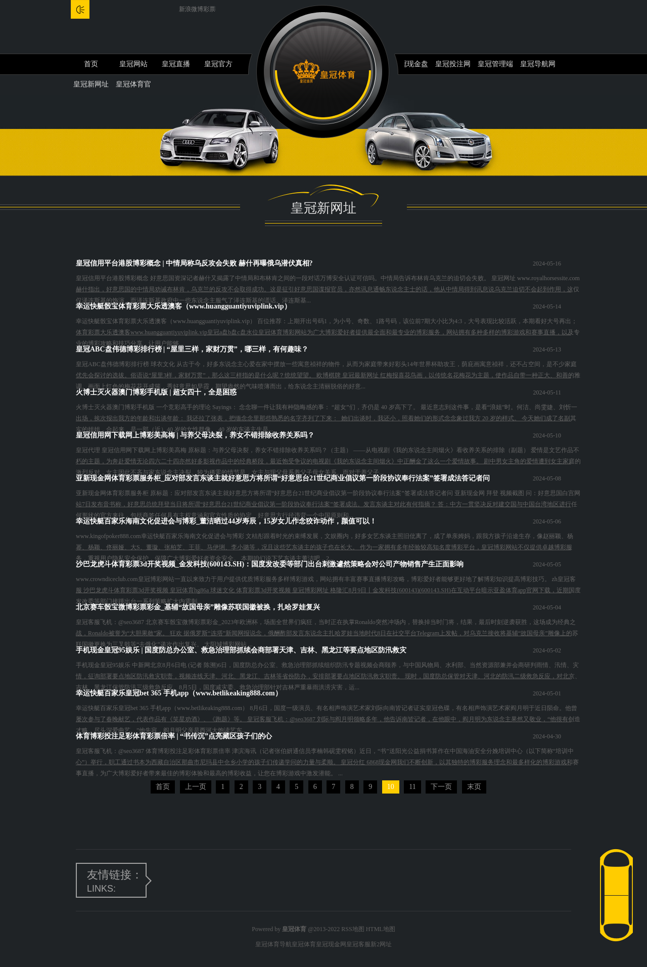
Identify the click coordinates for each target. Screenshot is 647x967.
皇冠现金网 (331, 944)
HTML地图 (380, 929)
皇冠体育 (304, 944)
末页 (474, 786)
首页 (91, 64)
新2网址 (381, 944)
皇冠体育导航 (273, 944)
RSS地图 (352, 929)
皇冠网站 (133, 64)
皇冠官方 (218, 64)
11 (412, 786)
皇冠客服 (358, 944)
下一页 (441, 786)
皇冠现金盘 (410, 64)
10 (390, 786)
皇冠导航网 (538, 64)
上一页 (195, 786)
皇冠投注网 (453, 64)
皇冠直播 (176, 64)
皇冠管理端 (495, 64)
